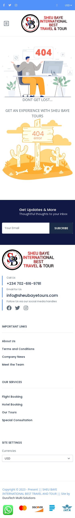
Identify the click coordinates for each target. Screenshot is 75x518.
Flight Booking (12, 397)
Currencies (9, 451)
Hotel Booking (12, 404)
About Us (8, 341)
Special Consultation (17, 420)
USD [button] (68, 5)
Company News (13, 357)
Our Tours (9, 412)
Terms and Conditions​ (18, 349)
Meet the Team (13, 365)
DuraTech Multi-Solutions (18, 498)
